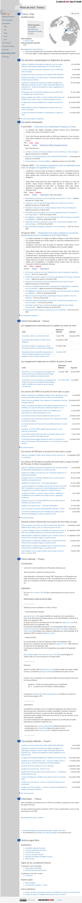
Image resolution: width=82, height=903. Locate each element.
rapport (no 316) (67, 622)
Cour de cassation (45, 730)
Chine (31, 143)
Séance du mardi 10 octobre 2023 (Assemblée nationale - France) (42, 509)
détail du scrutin (48, 633)
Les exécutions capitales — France (36, 885)
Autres (5, 39)
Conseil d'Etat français (32, 852)
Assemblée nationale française (35, 848)
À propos (59, 900)
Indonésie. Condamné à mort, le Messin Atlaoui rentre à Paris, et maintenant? (50, 208)
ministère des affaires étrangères (47, 832)
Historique (5, 50)
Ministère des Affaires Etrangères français (53, 145)
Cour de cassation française (34, 854)
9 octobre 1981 (28, 41)
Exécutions (5, 57)
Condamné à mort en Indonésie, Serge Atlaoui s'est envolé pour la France (49, 203)
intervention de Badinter (61, 629)
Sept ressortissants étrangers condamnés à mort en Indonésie (45, 226)
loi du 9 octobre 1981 (36, 592)
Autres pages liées (8, 53)
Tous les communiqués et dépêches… (32, 119)
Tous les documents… (27, 447)
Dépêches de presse (8, 17)
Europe (5, 36)
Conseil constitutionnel (45, 726)
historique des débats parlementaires (45, 694)
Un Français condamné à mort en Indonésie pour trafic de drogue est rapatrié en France (50, 166)
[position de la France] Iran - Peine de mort (35, 769)
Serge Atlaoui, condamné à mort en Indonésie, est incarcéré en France (48, 198)
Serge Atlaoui (44, 195)
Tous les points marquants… (29, 315)
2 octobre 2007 (61, 352)
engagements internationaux (33, 49)
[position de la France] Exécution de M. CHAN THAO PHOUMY (42, 74)
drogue (34, 145)
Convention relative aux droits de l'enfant (35, 336)
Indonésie (38, 192)
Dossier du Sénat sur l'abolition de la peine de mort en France (45, 894)
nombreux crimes (48, 669)
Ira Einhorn (29, 876)
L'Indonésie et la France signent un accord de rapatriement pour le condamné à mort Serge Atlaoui (49, 234)
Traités (5, 26)
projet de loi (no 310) (32, 616)
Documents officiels (8, 46)
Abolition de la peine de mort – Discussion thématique (39, 483)
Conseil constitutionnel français (35, 850)
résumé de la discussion (31, 629)
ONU (5, 30)
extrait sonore (28, 631)
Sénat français (30, 859)
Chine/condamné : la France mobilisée (37, 161)
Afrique (6, 33)
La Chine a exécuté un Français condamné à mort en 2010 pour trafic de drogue (51, 152)
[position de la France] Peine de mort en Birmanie (37, 766)
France (37, 143)
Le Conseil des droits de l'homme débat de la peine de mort (40, 416)
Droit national (6, 43)
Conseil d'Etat (42, 728)
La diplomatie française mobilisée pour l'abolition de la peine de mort (44, 758)
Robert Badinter (30, 883)
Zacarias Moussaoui (31, 870)
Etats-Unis (42, 870)
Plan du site (75, 13)
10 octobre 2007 (63, 380)
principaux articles (46, 671)
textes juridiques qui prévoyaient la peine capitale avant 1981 (45, 830)
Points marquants (7, 20)
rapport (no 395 (61, 644)
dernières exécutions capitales (33, 817)
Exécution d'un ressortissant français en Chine (35, 31)
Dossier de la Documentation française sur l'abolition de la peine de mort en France (52, 892)
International (6, 23)
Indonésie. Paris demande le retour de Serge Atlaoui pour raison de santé (49, 282)
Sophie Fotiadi (31, 900)
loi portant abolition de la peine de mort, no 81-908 (42, 654)
